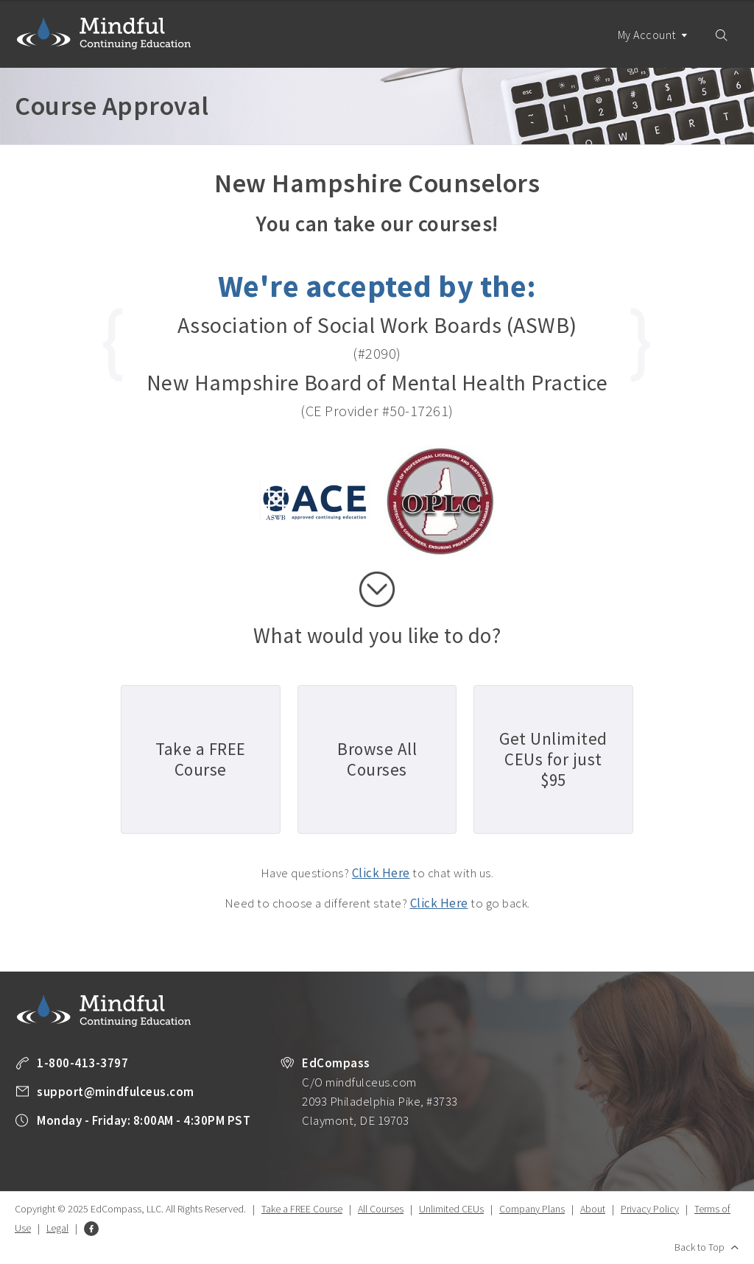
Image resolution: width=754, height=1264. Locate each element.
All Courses (381, 1208)
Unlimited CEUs (451, 1208)
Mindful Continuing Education (104, 33)
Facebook (91, 1228)
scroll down (377, 589)
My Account (653, 47)
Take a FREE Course (301, 1208)
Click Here (381, 873)
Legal (57, 1228)
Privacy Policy (650, 1208)
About (592, 1208)
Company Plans (532, 1208)
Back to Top (699, 1247)
